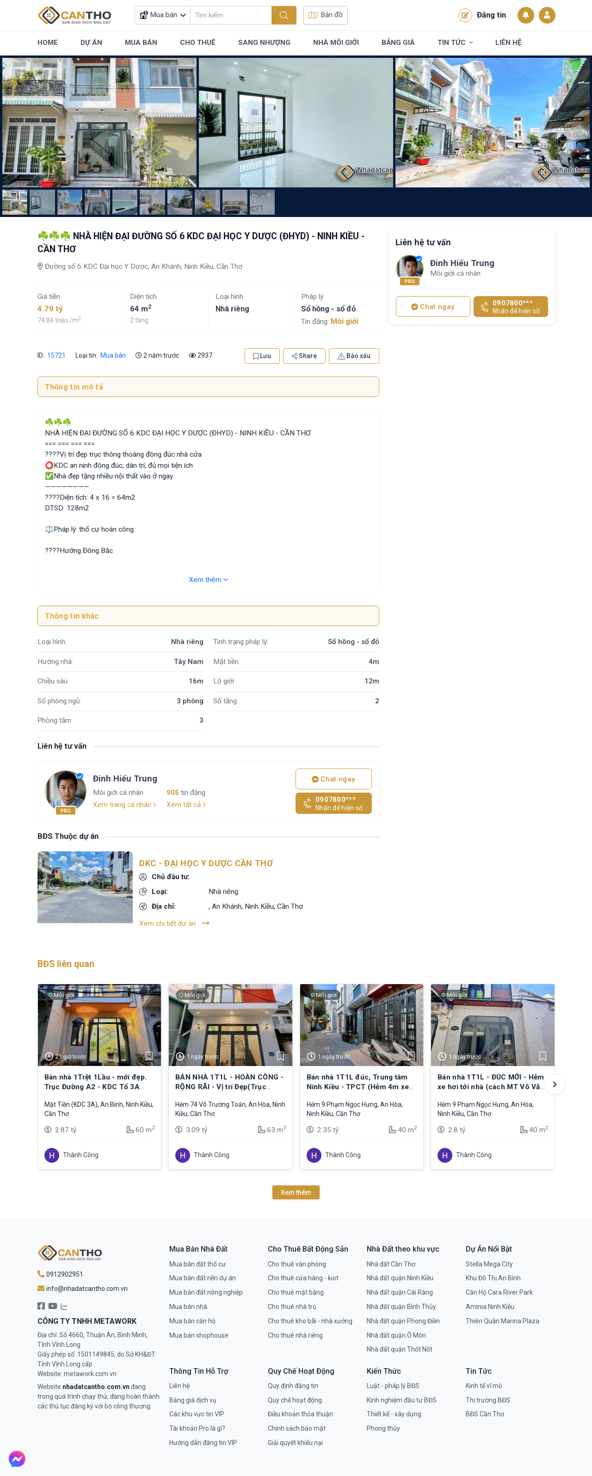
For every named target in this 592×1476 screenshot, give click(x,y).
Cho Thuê (198, 42)
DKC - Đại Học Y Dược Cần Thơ (205, 863)
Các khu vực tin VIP (196, 1414)
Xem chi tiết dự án (174, 923)
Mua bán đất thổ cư (197, 1264)
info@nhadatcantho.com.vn (82, 1288)
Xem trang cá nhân (124, 804)
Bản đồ (325, 15)
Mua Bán (141, 42)
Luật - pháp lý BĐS (393, 1385)
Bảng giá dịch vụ (192, 1400)
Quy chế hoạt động (295, 1400)
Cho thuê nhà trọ (292, 1306)
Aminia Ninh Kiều (490, 1306)
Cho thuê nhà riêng (295, 1335)
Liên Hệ (508, 42)
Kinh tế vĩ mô (484, 1385)
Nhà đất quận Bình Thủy (401, 1306)
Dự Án (91, 42)
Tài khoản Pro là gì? (197, 1428)
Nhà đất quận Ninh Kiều (400, 1278)
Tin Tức (455, 43)
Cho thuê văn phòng (297, 1264)
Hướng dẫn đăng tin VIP (203, 1442)
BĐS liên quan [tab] (65, 964)
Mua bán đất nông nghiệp (206, 1292)
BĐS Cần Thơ (485, 1414)
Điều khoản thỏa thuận (300, 1414)
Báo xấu (354, 356)
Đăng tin (482, 15)
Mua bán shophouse (198, 1335)
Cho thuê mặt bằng (296, 1292)
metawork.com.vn (90, 1373)
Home (47, 42)
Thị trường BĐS (488, 1400)
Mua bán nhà (188, 1306)
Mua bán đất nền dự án (202, 1278)
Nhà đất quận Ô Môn (396, 1335)
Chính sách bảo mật (297, 1428)
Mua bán (113, 355)
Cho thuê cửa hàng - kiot (303, 1278)
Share (304, 356)
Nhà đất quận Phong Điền (403, 1321)
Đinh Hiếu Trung (125, 778)
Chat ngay (333, 779)
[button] (555, 1084)
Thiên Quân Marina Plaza (502, 1321)
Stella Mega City (489, 1264)
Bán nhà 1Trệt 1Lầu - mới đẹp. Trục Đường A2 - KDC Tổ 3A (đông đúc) (95, 1086)
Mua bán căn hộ (192, 1321)
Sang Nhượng (264, 42)
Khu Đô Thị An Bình (493, 1278)
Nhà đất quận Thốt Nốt (399, 1349)
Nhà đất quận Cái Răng (400, 1292)
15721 (56, 355)
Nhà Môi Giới (336, 42)
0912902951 (60, 1274)
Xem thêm (208, 580)
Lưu (262, 356)
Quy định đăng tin (293, 1385)
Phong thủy (383, 1428)
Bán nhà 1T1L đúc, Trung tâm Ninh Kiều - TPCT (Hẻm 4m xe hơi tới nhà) (358, 1086)
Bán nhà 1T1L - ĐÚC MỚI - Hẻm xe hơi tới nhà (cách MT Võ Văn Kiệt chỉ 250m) (491, 1086)
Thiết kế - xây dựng (394, 1414)
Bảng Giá (398, 42)
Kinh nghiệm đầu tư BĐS (402, 1400)
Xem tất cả (186, 804)
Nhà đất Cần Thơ (391, 1264)
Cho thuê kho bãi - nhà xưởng (310, 1321)
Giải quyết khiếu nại (295, 1442)
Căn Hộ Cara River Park (499, 1292)
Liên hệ (179, 1385)
